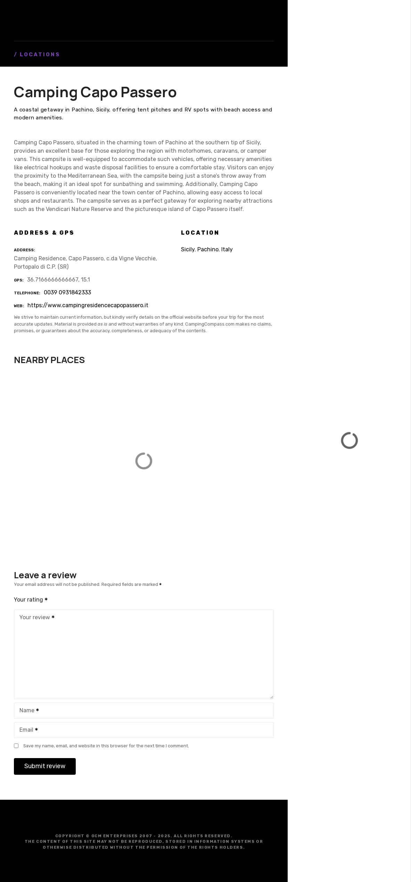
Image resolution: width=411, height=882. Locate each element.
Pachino (208, 249)
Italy (227, 249)
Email (26, 730)
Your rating (31, 599)
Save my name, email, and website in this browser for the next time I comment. (106, 745)
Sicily (188, 249)
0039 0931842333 (67, 292)
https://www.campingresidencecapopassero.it (87, 305)
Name (27, 711)
